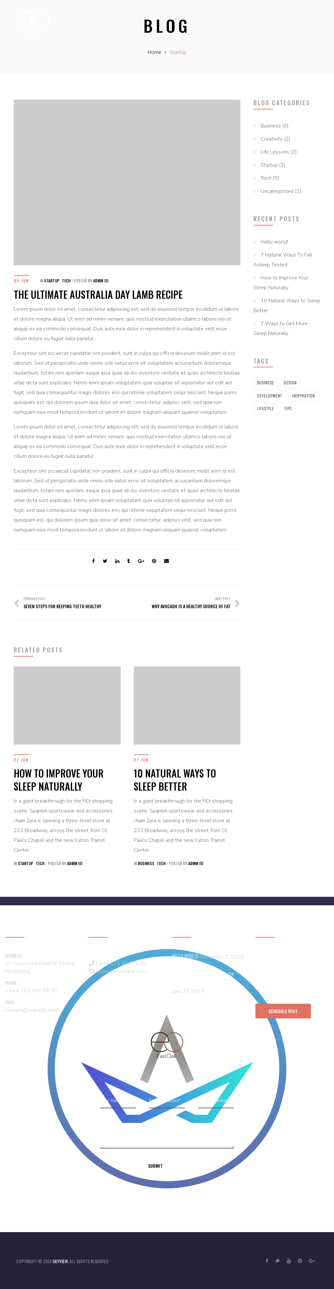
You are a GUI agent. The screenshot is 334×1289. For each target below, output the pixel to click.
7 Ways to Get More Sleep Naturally (280, 328)
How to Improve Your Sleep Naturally (280, 282)
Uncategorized (277, 191)
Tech (266, 178)
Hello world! (274, 241)
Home (154, 52)
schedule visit (283, 1011)
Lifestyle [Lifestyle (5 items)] (265, 408)
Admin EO (100, 280)
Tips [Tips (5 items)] (288, 408)
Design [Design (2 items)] (290, 382)
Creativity (271, 138)
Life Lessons (275, 152)
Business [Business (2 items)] (265, 382)
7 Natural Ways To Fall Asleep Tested (282, 259)
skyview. (61, 1261)
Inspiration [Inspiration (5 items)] (303, 395)
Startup (178, 52)
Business (271, 125)
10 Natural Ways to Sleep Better (286, 305)
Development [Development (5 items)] (269, 395)
